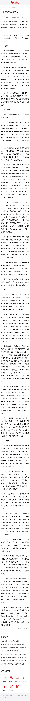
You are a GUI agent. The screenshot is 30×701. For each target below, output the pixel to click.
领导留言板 (24, 678)
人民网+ (11, 678)
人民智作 (17, 687)
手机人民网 (17, 678)
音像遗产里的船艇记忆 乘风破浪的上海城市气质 (14, 647)
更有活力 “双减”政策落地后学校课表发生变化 (14, 660)
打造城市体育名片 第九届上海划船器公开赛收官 (14, 657)
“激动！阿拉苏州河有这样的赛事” (10, 651)
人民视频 (4, 687)
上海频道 (7, 7)
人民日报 (4, 678)
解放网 (22, 17)
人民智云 (11, 687)
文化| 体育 (14, 7)
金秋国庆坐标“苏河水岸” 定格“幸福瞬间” (12, 664)
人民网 (2, 7)
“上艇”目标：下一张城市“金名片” (10, 641)
